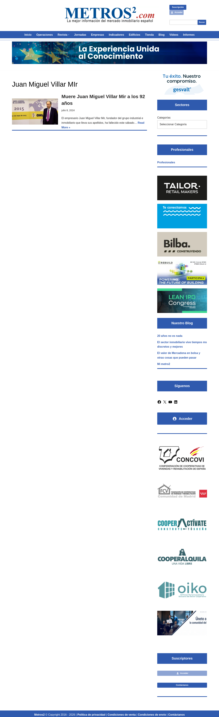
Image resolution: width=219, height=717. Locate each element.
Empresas (97, 34)
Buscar (202, 22)
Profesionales (166, 162)
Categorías (164, 117)
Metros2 (39, 712)
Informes (189, 34)
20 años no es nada (170, 335)
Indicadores (116, 34)
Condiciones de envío (152, 712)
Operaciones (44, 34)
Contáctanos (182, 683)
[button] (68, 34)
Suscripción (178, 7)
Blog (162, 34)
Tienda (149, 34)
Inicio (27, 34)
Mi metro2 (163, 363)
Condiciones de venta (122, 712)
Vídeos (174, 34)
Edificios (134, 34)
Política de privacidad (91, 712)
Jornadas (80, 34)
